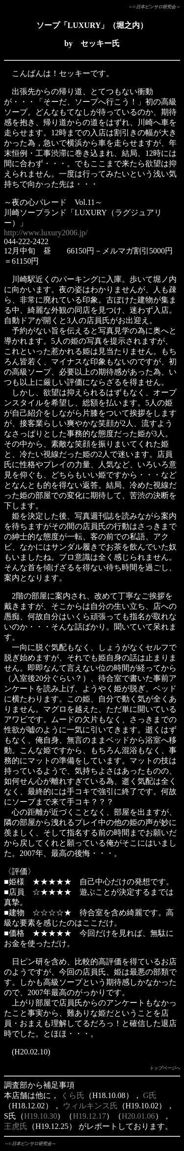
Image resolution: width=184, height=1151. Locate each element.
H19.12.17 (89, 1116)
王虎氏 (15, 1126)
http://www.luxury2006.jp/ (46, 232)
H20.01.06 (138, 1116)
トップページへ (164, 1068)
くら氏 (72, 1095)
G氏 (150, 1095)
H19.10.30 (40, 1116)
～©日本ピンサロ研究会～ (154, 6)
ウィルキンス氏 (90, 1105)
